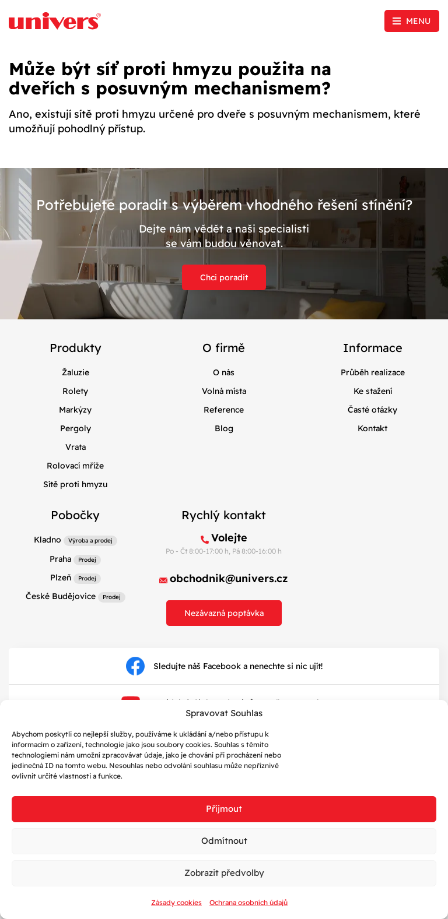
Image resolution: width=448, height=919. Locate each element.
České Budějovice (61, 596)
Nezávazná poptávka (224, 613)
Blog (224, 428)
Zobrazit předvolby (224, 872)
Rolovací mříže (75, 465)
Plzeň (60, 577)
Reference (224, 409)
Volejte (229, 537)
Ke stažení (373, 391)
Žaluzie (75, 372)
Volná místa (224, 391)
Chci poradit (224, 277)
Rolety (75, 391)
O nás (224, 372)
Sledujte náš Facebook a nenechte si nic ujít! (224, 666)
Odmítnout (224, 840)
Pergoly (75, 428)
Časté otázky (372, 409)
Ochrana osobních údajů (248, 902)
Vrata (75, 447)
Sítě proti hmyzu (75, 484)
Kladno (47, 539)
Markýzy (75, 409)
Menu (418, 21)
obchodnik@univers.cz (229, 578)
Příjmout (224, 808)
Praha (60, 559)
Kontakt (372, 428)
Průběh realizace (373, 372)
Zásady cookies (176, 902)
